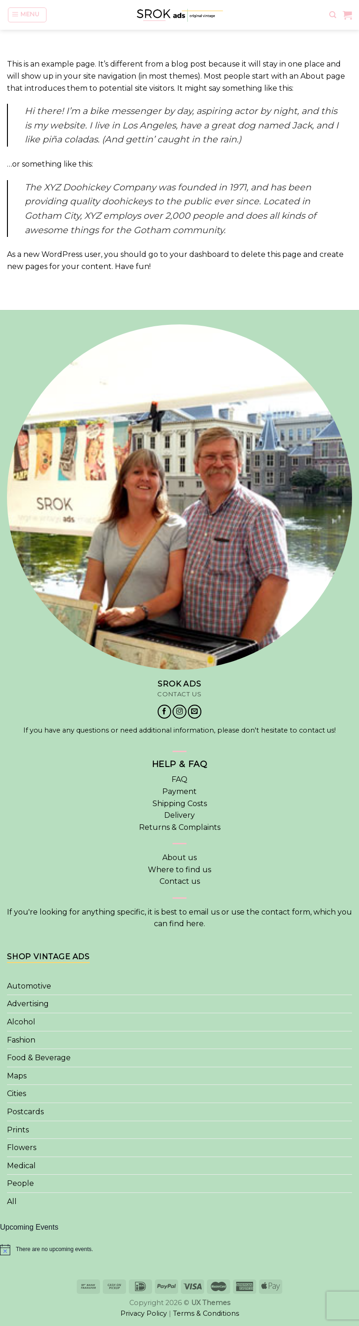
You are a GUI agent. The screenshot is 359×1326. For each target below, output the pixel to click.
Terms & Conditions (206, 1313)
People (20, 1183)
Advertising (28, 1003)
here (195, 923)
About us (179, 857)
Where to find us (179, 869)
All (12, 1201)
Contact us (180, 881)
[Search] (332, 13)
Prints (18, 1129)
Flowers (21, 1147)
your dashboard (199, 254)
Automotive (29, 986)
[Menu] (27, 13)
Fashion (21, 1040)
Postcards (25, 1111)
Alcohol (21, 1021)
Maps (17, 1075)
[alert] (179, 1249)
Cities (16, 1093)
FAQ (179, 779)
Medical (21, 1165)
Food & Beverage (39, 1057)
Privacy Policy (143, 1313)
